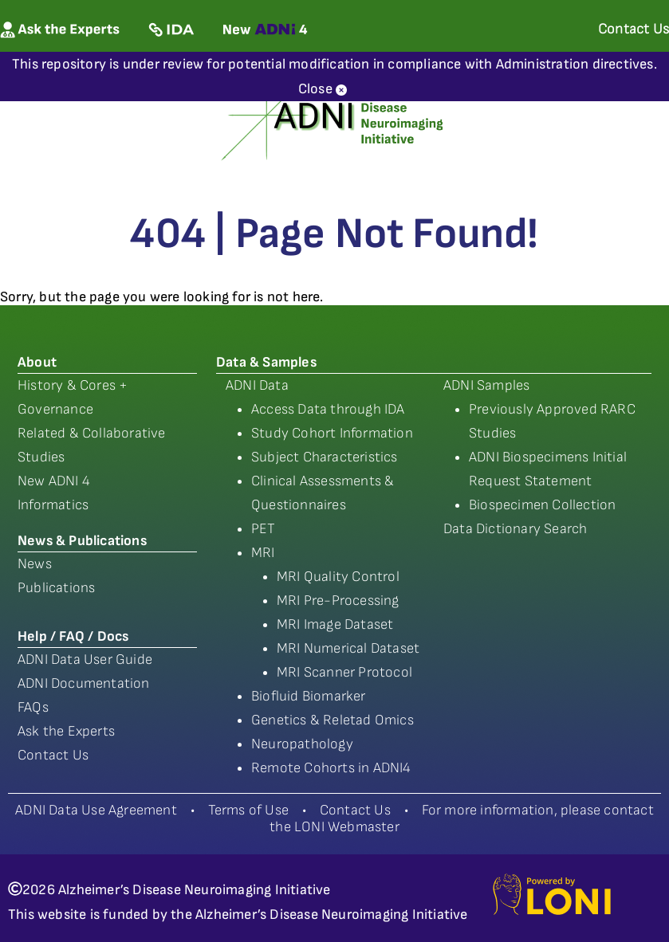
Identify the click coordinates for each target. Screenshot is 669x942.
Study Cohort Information (332, 433)
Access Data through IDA (328, 409)
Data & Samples (266, 362)
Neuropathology (302, 744)
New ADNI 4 (54, 481)
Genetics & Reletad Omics (332, 720)
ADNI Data (257, 385)
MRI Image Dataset (335, 624)
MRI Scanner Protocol (344, 672)
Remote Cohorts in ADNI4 (331, 767)
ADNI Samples (486, 385)
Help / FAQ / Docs (73, 636)
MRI (263, 552)
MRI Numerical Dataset (348, 648)
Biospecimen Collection (542, 505)
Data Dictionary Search (515, 528)
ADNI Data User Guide (85, 659)
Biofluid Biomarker (308, 696)
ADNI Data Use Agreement (96, 810)
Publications (56, 587)
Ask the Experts (66, 731)
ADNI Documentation (84, 683)
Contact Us (53, 755)
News (35, 563)
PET (263, 528)
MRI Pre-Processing (338, 600)
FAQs (33, 707)
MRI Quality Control (338, 576)
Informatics (53, 505)
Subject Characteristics (324, 457)
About (37, 362)
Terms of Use (248, 810)
